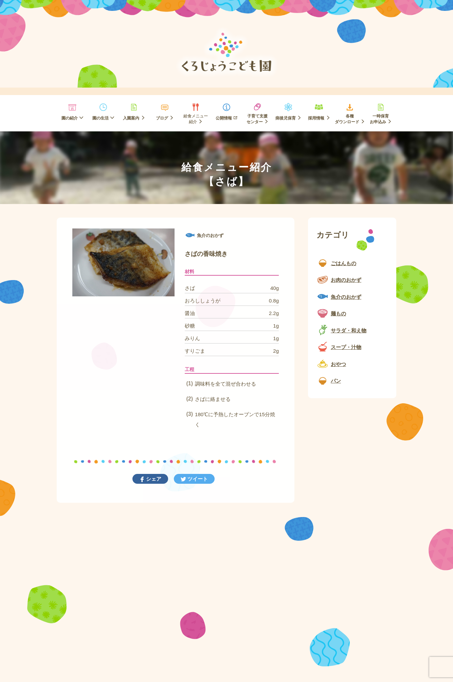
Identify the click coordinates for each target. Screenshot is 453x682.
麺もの (338, 313)
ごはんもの (343, 263)
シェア (153, 479)
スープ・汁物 (346, 347)
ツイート (197, 479)
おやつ (338, 364)
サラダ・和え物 (348, 330)
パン (336, 381)
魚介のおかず (346, 297)
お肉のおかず (346, 280)
